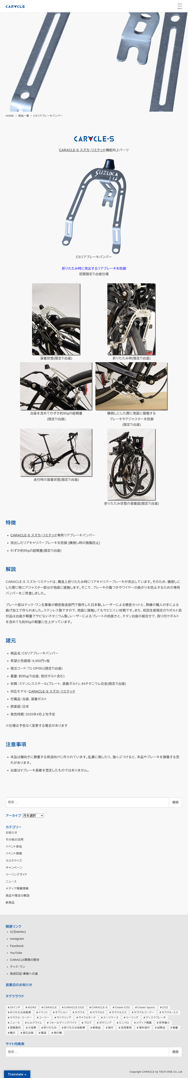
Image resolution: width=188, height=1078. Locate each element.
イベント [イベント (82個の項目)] (43, 1012)
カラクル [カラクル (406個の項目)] (80, 1012)
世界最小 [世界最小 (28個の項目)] (164, 1022)
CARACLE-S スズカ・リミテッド (82, 150)
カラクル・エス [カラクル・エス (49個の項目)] (170, 1012)
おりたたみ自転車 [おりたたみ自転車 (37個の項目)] (20, 1012)
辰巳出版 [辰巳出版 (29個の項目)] (28, 1032)
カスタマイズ (14, 860)
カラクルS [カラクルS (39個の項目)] (98, 1012)
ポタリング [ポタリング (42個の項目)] (105, 1022)
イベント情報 (14, 853)
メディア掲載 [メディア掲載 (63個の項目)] (144, 1022)
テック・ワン (17, 966)
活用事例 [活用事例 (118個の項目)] (126, 1027)
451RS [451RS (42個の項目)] (32, 1007)
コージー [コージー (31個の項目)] (44, 1017)
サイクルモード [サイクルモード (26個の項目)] (87, 1017)
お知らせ (11, 832)
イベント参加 (14, 846)
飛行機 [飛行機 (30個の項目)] (58, 1032)
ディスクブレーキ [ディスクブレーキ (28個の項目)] (156, 1017)
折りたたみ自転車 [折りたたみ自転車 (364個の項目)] (74, 1027)
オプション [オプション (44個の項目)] (61, 1012)
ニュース (11, 881)
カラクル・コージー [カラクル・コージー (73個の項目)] (21, 1017)
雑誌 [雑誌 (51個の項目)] (43, 1032)
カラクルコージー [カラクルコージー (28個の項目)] (144, 1012)
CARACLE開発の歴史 (24, 959)
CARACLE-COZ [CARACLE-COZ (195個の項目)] (74, 1007)
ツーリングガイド (16, 874)
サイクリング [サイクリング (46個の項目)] (64, 1017)
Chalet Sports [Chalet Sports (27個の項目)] (146, 1007)
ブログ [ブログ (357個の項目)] (88, 1022)
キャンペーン (14, 867)
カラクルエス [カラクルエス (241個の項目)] (119, 1012)
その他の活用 (15, 839)
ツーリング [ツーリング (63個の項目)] (132, 1017)
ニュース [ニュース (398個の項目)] (15, 1022)
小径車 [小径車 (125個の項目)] (32, 1027)
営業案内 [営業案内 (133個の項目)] (15, 1027)
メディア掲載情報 (17, 888)
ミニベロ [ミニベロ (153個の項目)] (124, 1022)
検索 (175, 802)
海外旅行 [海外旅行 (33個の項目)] (144, 1027)
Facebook (17, 945)
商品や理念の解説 (18, 895)
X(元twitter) (18, 931)
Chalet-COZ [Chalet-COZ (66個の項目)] (122, 1007)
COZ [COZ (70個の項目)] (165, 1007)
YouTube (16, 952)
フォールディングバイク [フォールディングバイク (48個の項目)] (62, 1022)
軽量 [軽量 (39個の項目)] (175, 1027)
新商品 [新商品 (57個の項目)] (97, 1027)
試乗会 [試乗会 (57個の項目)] (161, 1027)
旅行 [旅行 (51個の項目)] (111, 1027)
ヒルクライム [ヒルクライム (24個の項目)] (34, 1022)
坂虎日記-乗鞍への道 (24, 973)
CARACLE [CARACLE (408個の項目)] (50, 1007)
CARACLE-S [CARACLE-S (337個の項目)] (100, 1007)
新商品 (10, 902)
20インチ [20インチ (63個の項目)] (15, 1007)
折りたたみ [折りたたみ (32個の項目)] (50, 1027)
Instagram (17, 938)
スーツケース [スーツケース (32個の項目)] (110, 1017)
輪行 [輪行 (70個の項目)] (12, 1032)
